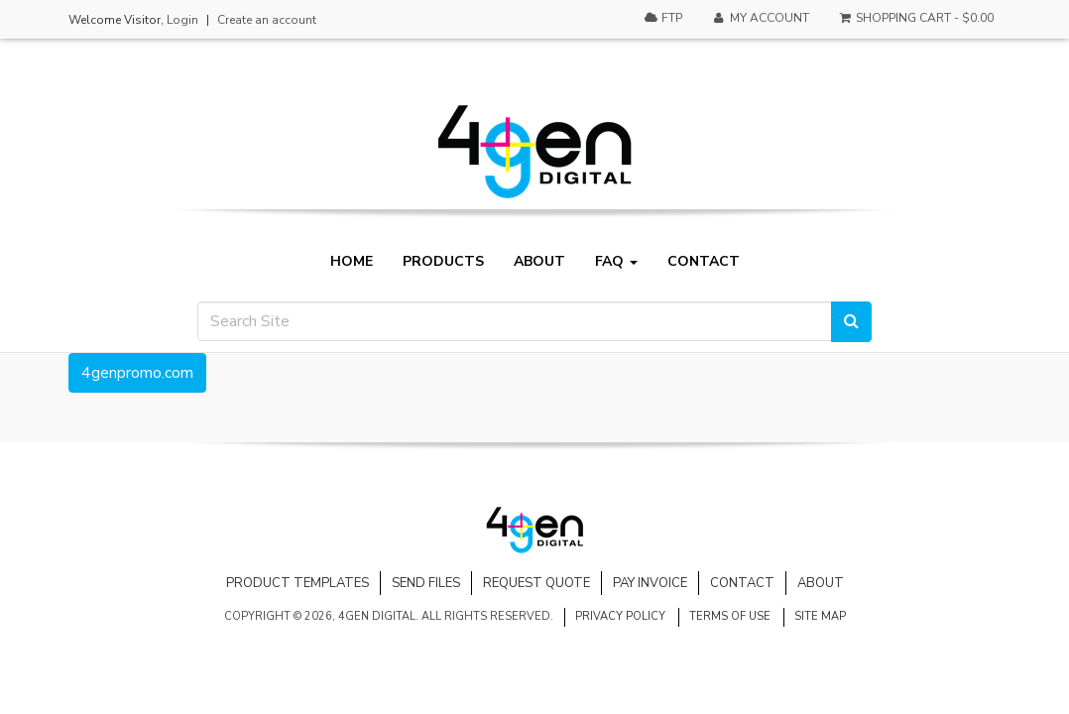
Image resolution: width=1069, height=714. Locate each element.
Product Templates (297, 583)
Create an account (266, 20)
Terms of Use (730, 616)
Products (443, 262)
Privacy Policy (620, 616)
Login (182, 20)
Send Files (426, 583)
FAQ (616, 262)
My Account (759, 18)
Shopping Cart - (916, 18)
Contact (703, 262)
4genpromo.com (137, 373)
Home (351, 262)
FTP (663, 18)
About (539, 262)
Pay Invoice (650, 583)
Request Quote (536, 583)
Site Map (820, 616)
